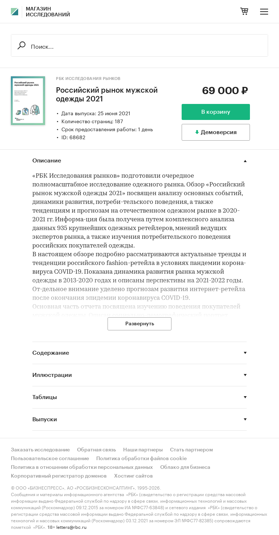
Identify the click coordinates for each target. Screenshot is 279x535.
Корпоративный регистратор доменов (59, 476)
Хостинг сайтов (133, 476)
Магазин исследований (48, 12)
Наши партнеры (143, 449)
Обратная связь (96, 449)
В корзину (215, 112)
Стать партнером (191, 449)
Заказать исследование (40, 449)
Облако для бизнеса (185, 467)
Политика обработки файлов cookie (141, 458)
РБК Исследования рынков (88, 79)
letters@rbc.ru (71, 526)
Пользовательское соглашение (50, 458)
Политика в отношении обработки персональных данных (82, 467)
